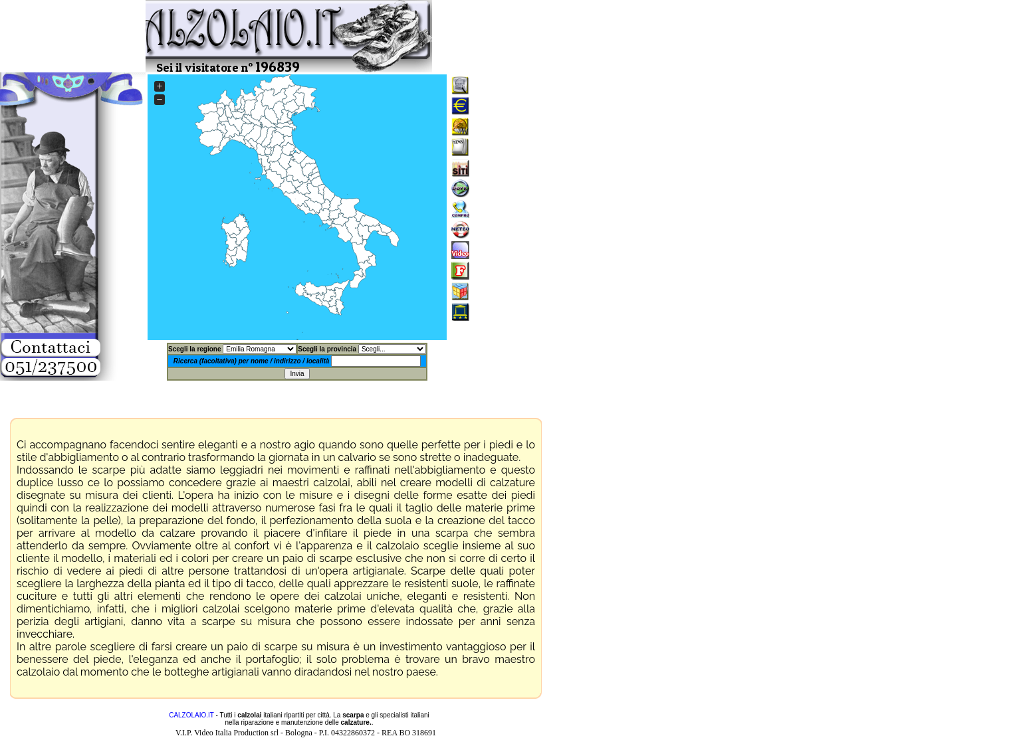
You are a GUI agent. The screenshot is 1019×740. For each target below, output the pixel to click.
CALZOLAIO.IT (191, 715)
